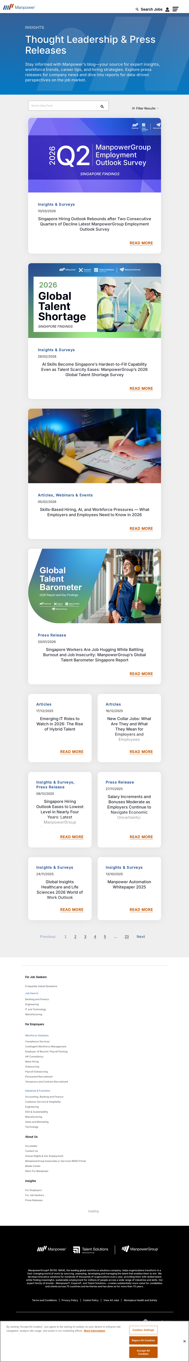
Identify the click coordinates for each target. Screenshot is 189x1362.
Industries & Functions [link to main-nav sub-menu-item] (37, 1090)
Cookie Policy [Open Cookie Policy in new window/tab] (91, 1300)
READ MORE (141, 243)
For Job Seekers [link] (36, 977)
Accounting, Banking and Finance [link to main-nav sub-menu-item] (44, 1096)
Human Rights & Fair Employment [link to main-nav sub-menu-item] (44, 1155)
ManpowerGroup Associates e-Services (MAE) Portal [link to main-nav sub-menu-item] (55, 1160)
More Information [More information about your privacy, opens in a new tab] (94, 1334)
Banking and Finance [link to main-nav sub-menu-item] (37, 999)
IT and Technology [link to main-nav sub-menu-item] (35, 1009)
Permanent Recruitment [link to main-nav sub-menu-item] (39, 1076)
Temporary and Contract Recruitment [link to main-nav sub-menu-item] (46, 1081)
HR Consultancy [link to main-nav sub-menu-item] (34, 1056)
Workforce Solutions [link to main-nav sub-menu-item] (37, 1035)
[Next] (115, 936)
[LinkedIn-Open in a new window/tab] (70, 1324)
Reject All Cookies (143, 1344)
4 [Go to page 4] (95, 937)
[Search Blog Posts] (68, 106)
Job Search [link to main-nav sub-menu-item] (31, 993)
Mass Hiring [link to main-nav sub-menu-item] (32, 1061)
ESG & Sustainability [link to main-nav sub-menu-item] (36, 1111)
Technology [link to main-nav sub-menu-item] (31, 1126)
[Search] (103, 107)
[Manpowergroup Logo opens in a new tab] (136, 1250)
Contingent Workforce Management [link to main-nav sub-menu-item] (45, 1046)
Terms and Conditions (44, 1300)
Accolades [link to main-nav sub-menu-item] (31, 1145)
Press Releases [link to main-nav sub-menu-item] (33, 1200)
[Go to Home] (19, 8)
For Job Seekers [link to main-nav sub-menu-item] (34, 1195)
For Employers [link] (34, 1024)
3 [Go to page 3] (85, 937)
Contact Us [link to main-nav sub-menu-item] (31, 1150)
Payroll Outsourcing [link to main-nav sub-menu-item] (36, 1071)
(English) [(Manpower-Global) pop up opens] (157, 1321)
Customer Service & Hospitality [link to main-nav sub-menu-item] (43, 1101)
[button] (175, 9)
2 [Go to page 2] (75, 937)
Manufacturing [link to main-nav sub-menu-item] (33, 1014)
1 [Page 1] (65, 936)
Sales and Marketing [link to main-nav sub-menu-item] (37, 1121)
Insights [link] (30, 1181)
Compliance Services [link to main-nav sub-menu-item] (37, 1041)
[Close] (184, 1345)
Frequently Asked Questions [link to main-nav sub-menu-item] (41, 986)
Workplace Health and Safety (140, 1300)
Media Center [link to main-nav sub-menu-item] (33, 1166)
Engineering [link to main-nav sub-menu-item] (32, 1004)
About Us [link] (31, 1136)
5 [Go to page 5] (105, 937)
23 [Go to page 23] (127, 937)
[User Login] (167, 10)
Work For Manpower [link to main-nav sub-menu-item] (37, 1171)
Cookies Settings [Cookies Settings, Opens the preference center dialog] (143, 1334)
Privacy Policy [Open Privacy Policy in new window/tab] (70, 1300)
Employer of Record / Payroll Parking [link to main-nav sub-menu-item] (46, 1051)
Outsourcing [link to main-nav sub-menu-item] (32, 1066)
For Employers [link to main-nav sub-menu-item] (33, 1190)
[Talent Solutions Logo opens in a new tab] (87, 1250)
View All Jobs (111, 1300)
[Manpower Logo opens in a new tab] (49, 1250)
